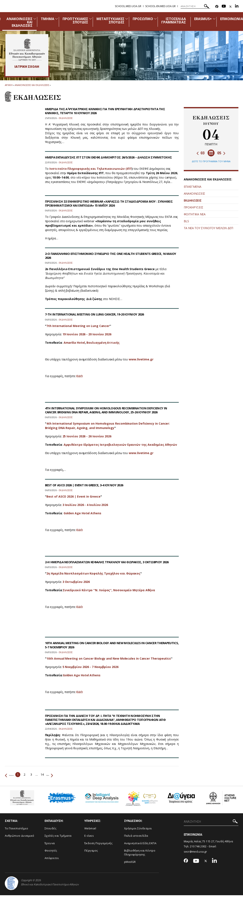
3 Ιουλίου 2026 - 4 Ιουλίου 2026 (85, 505)
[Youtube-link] (224, 6)
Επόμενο (68, 774)
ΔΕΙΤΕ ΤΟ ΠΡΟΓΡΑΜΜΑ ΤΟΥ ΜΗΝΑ (211, 161)
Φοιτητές (51, 850)
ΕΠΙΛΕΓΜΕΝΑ (192, 187)
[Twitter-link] (230, 6)
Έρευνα (50, 843)
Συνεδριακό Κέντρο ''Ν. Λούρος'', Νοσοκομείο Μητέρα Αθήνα (109, 594)
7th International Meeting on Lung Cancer (77, 326)
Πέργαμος (91, 850)
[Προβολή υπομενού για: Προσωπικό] (155, 19)
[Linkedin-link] (236, 6)
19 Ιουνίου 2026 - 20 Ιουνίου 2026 (87, 334)
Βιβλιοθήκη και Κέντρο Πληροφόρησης (140, 852)
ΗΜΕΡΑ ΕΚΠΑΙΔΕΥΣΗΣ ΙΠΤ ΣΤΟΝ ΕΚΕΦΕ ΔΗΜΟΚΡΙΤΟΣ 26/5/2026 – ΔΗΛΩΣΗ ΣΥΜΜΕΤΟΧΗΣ (101, 159)
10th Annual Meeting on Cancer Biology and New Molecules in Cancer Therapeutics (108, 658)
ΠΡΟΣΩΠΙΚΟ (143, 19)
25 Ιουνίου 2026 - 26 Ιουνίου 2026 (87, 436)
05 (221, 153)
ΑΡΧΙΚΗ (9, 85)
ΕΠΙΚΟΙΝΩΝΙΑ (231, 19)
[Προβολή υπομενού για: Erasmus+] (214, 19)
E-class (89, 836)
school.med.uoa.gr (128, 6)
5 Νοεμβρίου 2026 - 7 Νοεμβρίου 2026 (90, 667)
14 (56, 774)
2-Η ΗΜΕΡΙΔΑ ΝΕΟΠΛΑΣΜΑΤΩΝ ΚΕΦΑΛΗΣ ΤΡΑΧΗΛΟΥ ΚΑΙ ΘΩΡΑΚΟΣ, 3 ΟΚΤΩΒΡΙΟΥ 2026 (108, 564)
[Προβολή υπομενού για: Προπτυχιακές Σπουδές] (90, 19)
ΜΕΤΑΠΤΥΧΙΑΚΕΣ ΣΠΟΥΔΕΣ (110, 20)
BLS (186, 221)
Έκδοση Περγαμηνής (98, 843)
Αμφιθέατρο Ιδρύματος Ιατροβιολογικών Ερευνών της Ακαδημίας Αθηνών (120, 445)
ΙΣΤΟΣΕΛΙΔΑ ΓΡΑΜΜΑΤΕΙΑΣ (173, 20)
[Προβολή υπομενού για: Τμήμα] (56, 19)
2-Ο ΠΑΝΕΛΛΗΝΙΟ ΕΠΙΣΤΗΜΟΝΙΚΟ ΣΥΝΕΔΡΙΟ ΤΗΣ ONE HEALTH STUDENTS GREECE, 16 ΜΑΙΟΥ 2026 (110, 255)
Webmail (90, 828)
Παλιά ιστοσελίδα (136, 836)
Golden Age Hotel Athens (82, 513)
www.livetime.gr (141, 359)
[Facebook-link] (216, 6)
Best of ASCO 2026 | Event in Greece (73, 496)
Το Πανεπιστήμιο (16, 828)
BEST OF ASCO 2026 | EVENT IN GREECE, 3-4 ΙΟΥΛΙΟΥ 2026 (87, 485)
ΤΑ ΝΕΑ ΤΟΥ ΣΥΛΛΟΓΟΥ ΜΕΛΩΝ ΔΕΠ (208, 228)
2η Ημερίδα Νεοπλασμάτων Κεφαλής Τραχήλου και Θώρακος (93, 577)
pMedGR (130, 862)
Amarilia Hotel (74, 343)
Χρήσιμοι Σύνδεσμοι (138, 828)
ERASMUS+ (203, 19)
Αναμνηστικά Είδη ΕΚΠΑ (140, 843)
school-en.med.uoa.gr (160, 6)
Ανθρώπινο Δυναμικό (19, 836)
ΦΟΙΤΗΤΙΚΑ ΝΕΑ (195, 214)
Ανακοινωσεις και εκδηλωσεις (32, 85)
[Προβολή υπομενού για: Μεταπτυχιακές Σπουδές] (126, 19)
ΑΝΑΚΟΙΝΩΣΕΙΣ (194, 193)
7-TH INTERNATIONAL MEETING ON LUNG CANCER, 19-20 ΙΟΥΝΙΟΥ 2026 (99, 314)
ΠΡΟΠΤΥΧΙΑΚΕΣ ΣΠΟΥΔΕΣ (75, 20)
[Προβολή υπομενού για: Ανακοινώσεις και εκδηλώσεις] (34, 19)
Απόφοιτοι (52, 858)
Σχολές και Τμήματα (58, 836)
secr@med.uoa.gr (195, 851)
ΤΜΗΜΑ (47, 19)
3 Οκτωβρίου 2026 (76, 586)
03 (201, 153)
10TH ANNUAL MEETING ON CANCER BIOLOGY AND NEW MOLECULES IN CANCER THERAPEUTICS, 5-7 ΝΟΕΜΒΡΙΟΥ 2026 (106, 645)
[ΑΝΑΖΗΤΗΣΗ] (195, 6)
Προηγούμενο (16, 774)
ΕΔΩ (79, 376)
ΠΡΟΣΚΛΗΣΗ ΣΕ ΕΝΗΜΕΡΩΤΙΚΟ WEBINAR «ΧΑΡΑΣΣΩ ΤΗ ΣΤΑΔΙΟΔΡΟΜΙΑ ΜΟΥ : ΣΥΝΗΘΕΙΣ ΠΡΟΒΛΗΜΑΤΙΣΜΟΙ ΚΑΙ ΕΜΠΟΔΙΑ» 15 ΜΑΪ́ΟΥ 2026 (105, 203)
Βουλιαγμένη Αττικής (102, 343)
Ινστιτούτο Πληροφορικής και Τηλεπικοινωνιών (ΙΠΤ (90, 173)
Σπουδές (51, 828)
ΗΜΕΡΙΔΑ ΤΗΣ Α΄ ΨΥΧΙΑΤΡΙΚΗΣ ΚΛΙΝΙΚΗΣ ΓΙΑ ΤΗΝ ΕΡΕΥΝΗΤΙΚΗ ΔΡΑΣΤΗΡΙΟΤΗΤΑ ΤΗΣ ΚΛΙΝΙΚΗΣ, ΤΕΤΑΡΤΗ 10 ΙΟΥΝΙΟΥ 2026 (110, 111)
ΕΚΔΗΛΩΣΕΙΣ (193, 200)
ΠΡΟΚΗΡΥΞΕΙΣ (193, 207)
